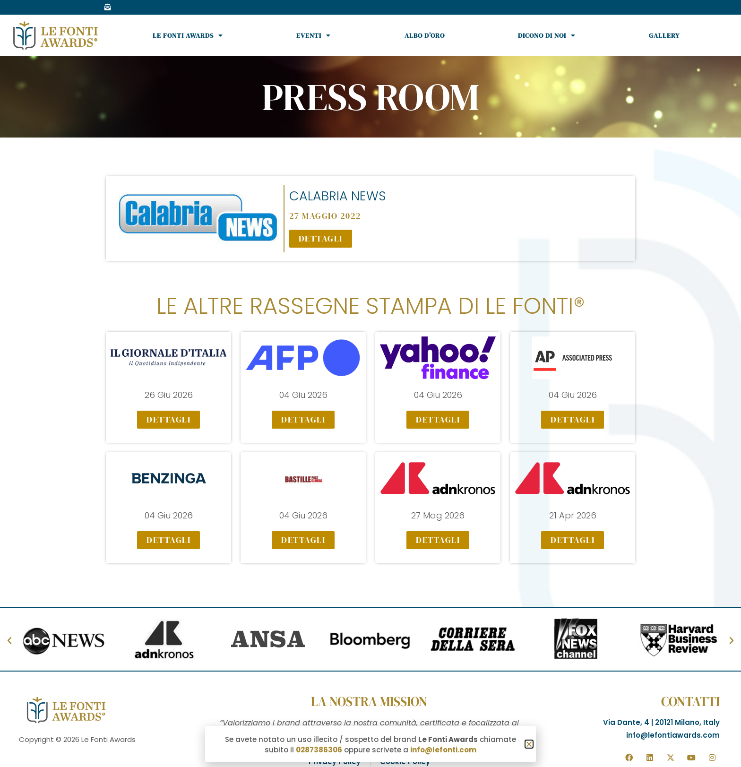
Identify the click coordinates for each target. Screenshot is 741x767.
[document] (370, 383)
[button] (529, 744)
